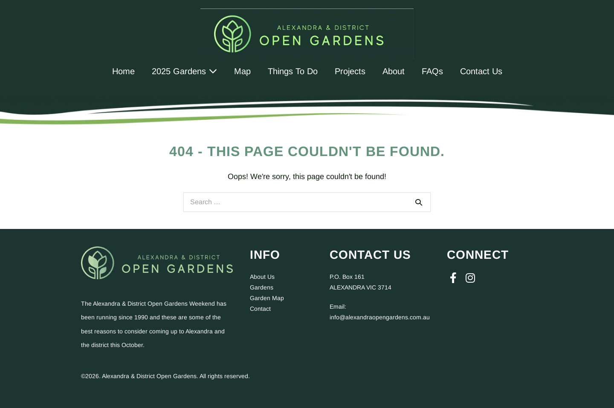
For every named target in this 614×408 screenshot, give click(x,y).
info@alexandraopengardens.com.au (380, 317)
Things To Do (293, 71)
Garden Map (267, 298)
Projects (350, 71)
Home (123, 71)
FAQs (432, 71)
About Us (262, 276)
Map (242, 71)
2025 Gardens (184, 71)
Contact (260, 308)
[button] (453, 278)
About (393, 71)
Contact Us (481, 71)
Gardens (261, 287)
